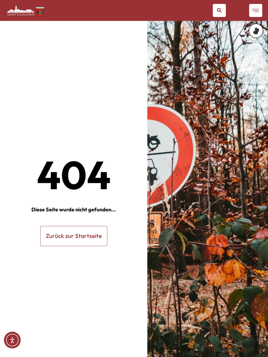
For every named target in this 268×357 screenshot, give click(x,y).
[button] (219, 10)
